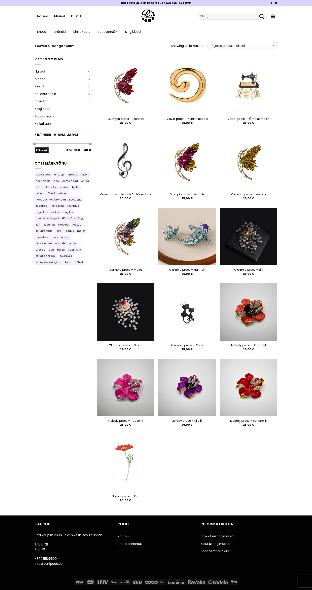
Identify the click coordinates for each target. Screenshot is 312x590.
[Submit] (262, 16)
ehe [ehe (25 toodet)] (56, 181)
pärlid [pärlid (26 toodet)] (61, 249)
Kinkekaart (81, 31)
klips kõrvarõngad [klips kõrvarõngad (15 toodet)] (47, 218)
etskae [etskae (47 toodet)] (64, 187)
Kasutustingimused (215, 544)
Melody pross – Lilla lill (187, 421)
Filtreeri (41, 150)
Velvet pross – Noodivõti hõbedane (125, 194)
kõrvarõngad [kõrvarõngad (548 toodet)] (44, 231)
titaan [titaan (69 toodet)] (67, 262)
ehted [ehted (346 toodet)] (85, 181)
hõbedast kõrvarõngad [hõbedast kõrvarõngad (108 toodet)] (51, 199)
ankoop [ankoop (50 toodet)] (59, 174)
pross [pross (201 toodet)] (72, 243)
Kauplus (124, 536)
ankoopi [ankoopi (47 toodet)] (72, 174)
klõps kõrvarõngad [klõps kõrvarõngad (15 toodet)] (74, 218)
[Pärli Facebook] (271, 3)
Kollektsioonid (45, 94)
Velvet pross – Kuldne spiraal (187, 119)
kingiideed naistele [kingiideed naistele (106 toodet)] (48, 212)
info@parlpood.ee (49, 563)
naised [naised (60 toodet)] (65, 237)
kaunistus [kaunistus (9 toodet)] (73, 205)
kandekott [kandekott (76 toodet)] (57, 205)
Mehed (59, 16)
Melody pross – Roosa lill (125, 421)
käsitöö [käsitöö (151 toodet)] (76, 224)
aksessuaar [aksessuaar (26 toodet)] (43, 174)
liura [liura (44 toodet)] (58, 231)
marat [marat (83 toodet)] (81, 231)
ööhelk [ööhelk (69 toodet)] (79, 262)
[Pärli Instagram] (275, 3)
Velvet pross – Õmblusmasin (248, 119)
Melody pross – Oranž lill (248, 345)
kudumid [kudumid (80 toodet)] (49, 224)
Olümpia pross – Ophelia (126, 119)
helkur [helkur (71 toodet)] (76, 187)
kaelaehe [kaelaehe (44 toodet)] (75, 199)
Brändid (60, 31)
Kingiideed (133, 31)
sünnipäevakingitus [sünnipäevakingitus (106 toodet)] (48, 262)
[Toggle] (89, 71)
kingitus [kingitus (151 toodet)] (68, 212)
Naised (42, 16)
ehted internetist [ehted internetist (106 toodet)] (46, 187)
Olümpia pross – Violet (125, 270)
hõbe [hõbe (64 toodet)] (39, 193)
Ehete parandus (130, 544)
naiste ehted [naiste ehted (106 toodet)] (44, 243)
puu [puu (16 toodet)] (51, 249)
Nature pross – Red (125, 496)
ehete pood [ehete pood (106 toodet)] (70, 181)
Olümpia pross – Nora (187, 345)
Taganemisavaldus (215, 551)
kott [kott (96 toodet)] (38, 224)
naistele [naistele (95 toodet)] (60, 243)
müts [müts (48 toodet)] (55, 237)
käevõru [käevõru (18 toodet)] (63, 224)
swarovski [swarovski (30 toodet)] (66, 256)
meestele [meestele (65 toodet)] (42, 237)
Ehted (41, 31)
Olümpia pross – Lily (248, 270)
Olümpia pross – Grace (125, 345)
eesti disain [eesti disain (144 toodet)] (43, 181)
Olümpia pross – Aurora (248, 194)
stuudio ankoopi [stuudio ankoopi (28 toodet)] (46, 256)
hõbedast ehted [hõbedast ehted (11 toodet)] (56, 193)
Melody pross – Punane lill (248, 421)
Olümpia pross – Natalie (187, 194)
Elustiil (76, 16)
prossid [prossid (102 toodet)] (40, 249)
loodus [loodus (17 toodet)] (69, 231)
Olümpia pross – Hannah (187, 270)
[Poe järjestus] (242, 46)
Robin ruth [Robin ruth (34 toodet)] (74, 249)
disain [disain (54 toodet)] (85, 174)
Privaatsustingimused (217, 536)
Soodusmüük (107, 31)
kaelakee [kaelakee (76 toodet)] (42, 205)
